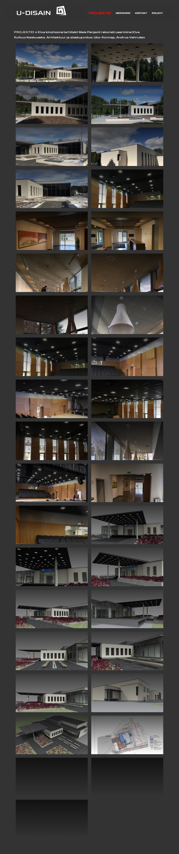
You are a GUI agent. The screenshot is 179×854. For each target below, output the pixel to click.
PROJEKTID (24, 32)
